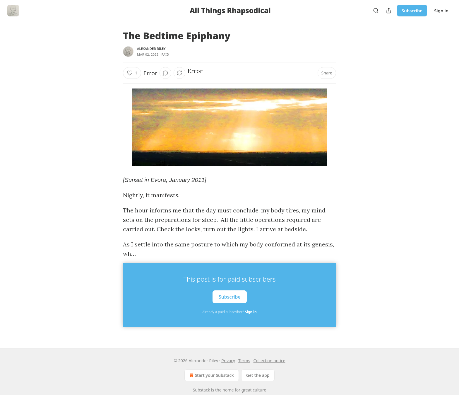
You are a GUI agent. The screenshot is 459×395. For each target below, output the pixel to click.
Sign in (441, 10)
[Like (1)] (132, 73)
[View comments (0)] (165, 73)
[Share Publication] (389, 10)
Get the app (258, 375)
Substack (201, 390)
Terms (244, 360)
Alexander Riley (151, 48)
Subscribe (412, 10)
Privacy (228, 360)
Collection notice (269, 360)
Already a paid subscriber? (229, 311)
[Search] (376, 10)
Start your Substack (211, 375)
